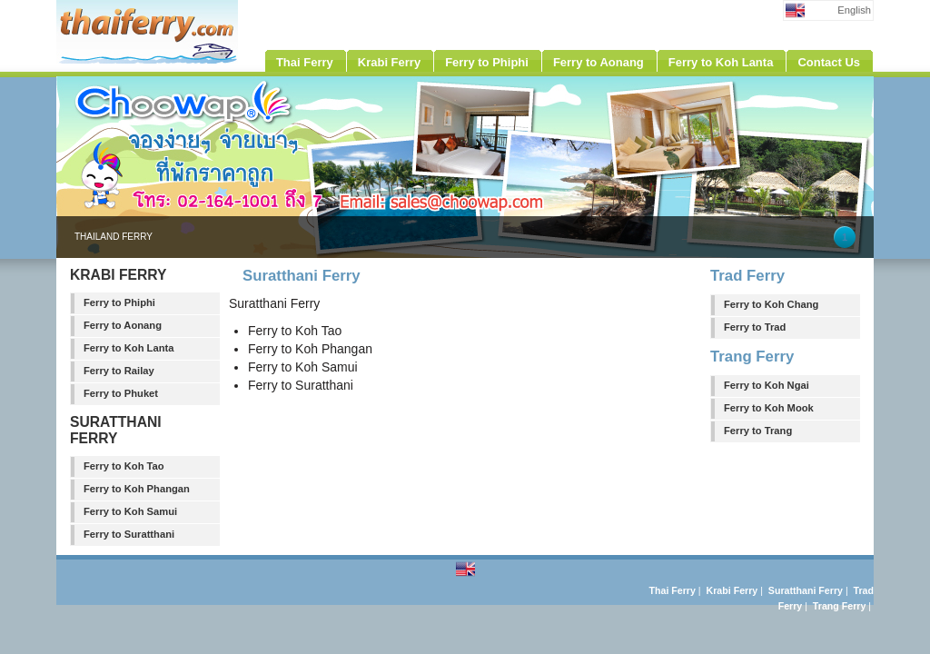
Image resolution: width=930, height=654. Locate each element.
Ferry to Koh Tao (124, 466)
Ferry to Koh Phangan (137, 488)
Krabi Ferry (732, 590)
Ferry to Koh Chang (771, 304)
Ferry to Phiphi (119, 302)
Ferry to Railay (119, 370)
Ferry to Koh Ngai (766, 385)
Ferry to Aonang (123, 325)
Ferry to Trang (758, 430)
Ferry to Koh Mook (769, 407)
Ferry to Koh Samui (130, 511)
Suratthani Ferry (805, 590)
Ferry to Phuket (121, 393)
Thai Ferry (672, 590)
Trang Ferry (839, 605)
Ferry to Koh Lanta (128, 347)
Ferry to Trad (755, 327)
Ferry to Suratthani (129, 534)
